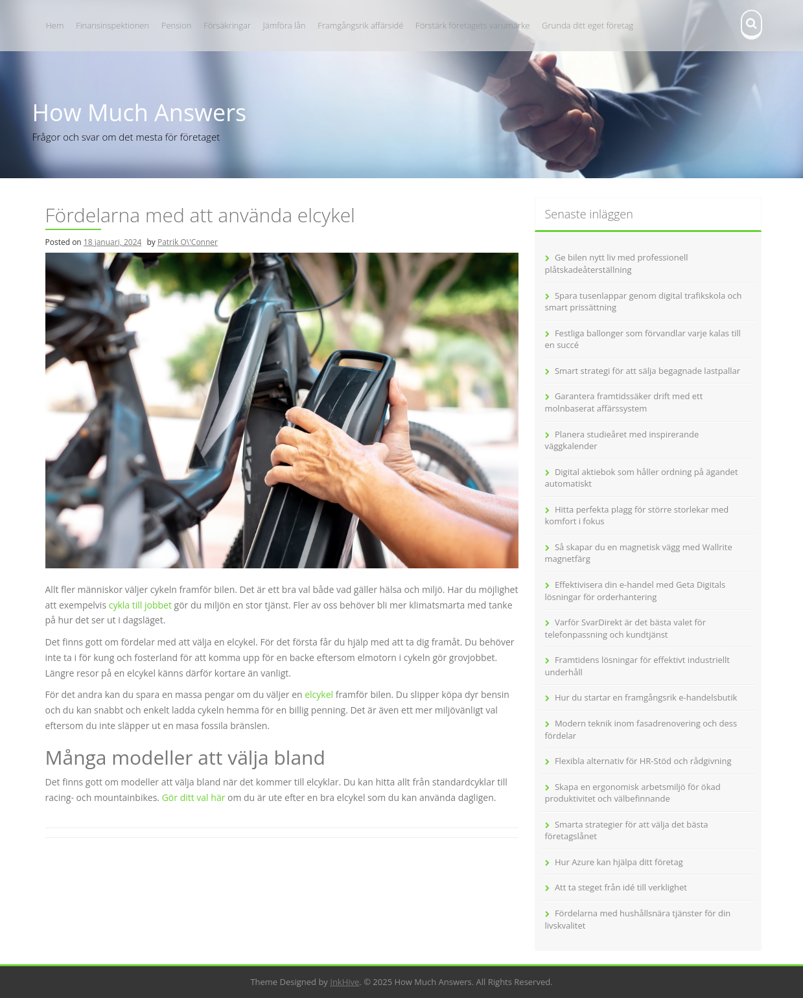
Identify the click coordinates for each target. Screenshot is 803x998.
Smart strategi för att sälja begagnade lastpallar (647, 371)
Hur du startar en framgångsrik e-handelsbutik (646, 697)
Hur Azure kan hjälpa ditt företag (619, 862)
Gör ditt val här (194, 797)
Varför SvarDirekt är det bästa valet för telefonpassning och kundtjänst (625, 628)
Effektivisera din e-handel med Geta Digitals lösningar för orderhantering (635, 591)
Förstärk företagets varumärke (472, 25)
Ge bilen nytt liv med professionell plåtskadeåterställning (616, 263)
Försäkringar (227, 25)
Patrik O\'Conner (187, 242)
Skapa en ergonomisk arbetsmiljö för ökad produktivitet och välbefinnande (633, 793)
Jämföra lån (284, 25)
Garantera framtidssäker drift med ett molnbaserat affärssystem (624, 402)
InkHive (344, 982)
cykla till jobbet (140, 605)
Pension (176, 25)
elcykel (319, 694)
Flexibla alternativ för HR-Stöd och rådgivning (643, 761)
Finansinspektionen (112, 25)
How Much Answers (139, 112)
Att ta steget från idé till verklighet (621, 887)
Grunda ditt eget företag (587, 25)
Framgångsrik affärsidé (360, 25)
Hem (55, 25)
